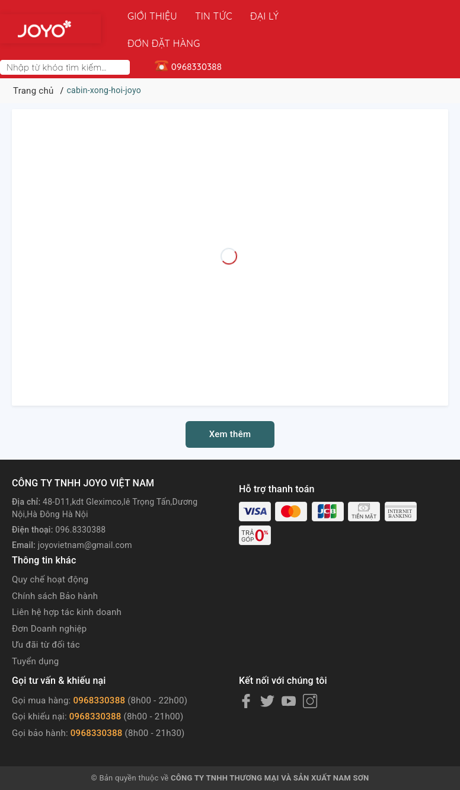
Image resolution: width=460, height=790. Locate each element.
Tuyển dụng (35, 634)
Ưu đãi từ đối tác (46, 617)
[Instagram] (310, 674)
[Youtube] (289, 674)
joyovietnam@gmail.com (85, 518)
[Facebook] (246, 674)
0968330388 (99, 673)
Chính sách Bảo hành (55, 568)
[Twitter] (267, 674)
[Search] (123, 40)
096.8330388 (80, 502)
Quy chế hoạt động (50, 552)
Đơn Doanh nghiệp (49, 601)
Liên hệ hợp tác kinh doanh (67, 584)
